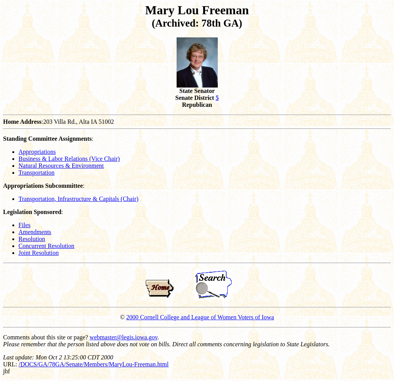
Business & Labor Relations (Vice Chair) (69, 158)
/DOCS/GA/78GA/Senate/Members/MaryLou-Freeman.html (93, 364)
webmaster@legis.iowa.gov (123, 337)
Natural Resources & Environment (61, 165)
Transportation (36, 172)
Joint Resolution (38, 253)
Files (24, 225)
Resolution (31, 239)
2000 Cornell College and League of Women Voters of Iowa (200, 317)
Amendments (34, 232)
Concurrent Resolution (46, 246)
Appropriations (37, 151)
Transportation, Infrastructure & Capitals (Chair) (78, 199)
